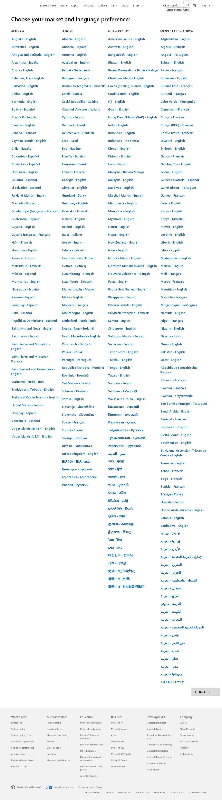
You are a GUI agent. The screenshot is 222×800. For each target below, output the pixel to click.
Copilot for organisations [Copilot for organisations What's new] (23, 741)
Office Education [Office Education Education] (88, 750)
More (136, 5)
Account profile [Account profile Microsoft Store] (54, 722)
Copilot (75, 5)
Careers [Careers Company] (183, 722)
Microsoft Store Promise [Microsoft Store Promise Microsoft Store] (58, 760)
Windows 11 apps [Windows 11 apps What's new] (19, 766)
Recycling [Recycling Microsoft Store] (51, 753)
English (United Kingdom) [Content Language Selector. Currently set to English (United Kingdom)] (29, 787)
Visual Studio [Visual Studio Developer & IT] (153, 769)
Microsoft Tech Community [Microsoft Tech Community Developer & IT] (159, 744)
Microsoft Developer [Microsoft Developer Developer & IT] (156, 722)
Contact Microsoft (92, 792)
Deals (125, 5)
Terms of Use (124, 792)
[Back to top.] (205, 692)
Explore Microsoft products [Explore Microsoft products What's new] (24, 760)
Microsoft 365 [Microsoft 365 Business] (117, 747)
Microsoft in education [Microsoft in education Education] (90, 722)
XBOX (114, 5)
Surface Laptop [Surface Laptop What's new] (18, 728)
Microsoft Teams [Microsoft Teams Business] (119, 760)
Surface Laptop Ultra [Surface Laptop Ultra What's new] (21, 735)
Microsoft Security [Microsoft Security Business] (119, 728)
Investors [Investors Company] (184, 747)
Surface (102, 5)
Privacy (109, 792)
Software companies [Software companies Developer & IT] (156, 763)
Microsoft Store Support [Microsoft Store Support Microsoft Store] (58, 735)
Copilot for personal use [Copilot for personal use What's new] (22, 747)
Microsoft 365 (48, 5)
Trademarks (159, 792)
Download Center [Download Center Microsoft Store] (55, 728)
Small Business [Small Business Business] (118, 766)
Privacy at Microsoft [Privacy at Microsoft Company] (189, 741)
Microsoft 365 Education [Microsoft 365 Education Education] (91, 744)
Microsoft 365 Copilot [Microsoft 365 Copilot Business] (121, 753)
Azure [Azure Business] (114, 735)
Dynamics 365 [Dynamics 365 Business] (117, 741)
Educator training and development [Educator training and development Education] (90, 759)
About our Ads (177, 792)
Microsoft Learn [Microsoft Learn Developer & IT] (154, 728)
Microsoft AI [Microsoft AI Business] (117, 722)
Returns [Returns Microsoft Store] (50, 741)
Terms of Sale (142, 792)
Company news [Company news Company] (187, 735)
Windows (89, 5)
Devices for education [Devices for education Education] (90, 728)
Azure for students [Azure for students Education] (89, 775)
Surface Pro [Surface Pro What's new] (16, 722)
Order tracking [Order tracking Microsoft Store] (54, 747)
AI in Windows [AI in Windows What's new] (18, 753)
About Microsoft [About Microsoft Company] (187, 728)
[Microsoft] (24, 5)
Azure (63, 5)
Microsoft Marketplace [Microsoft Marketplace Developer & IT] (157, 750)
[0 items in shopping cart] (194, 5)
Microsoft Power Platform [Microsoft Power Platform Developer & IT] (159, 757)
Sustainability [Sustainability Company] (186, 753)
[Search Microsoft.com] (186, 5)
